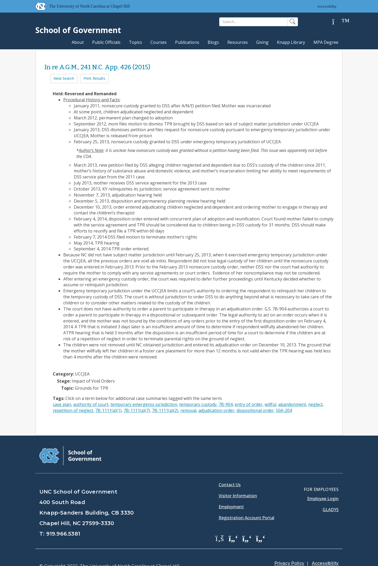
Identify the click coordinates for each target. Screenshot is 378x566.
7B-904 (226, 404)
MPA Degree (325, 42)
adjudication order (216, 410)
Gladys (331, 496)
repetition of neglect (73, 410)
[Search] (253, 21)
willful (270, 404)
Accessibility (327, 6)
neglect (315, 404)
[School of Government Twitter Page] (233, 525)
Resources (237, 42)
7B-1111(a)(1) (108, 410)
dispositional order (255, 410)
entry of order (248, 404)
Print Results (94, 78)
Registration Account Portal (246, 504)
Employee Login (323, 485)
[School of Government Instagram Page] (260, 525)
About (78, 42)
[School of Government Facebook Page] (219, 525)
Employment (231, 493)
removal (188, 410)
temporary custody (198, 404)
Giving (262, 42)
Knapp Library (291, 42)
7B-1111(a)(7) (137, 410)
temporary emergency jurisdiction (144, 404)
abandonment (292, 404)
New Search (64, 78)
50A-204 (284, 410)
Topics (135, 42)
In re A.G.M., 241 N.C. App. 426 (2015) (97, 67)
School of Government (78, 30)
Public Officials (106, 42)
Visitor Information (238, 482)
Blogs (213, 42)
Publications (187, 42)
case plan (62, 404)
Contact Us (230, 471)
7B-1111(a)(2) (165, 410)
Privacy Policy (289, 550)
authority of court (90, 404)
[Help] (337, 21)
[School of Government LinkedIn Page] (247, 525)
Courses (158, 42)
